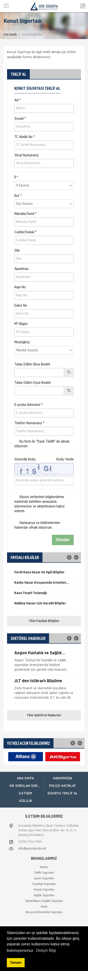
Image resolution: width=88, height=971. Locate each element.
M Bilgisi (20, 324)
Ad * (17, 100)
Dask (44, 906)
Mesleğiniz (22, 342)
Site (17, 250)
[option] (44, 574)
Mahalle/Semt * (25, 214)
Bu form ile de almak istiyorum (41, 444)
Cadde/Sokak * (25, 232)
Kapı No (20, 287)
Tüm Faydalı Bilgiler (44, 621)
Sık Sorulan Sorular (26, 786)
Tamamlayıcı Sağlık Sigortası (44, 901)
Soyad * (20, 118)
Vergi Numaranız (26, 155)
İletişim (25, 793)
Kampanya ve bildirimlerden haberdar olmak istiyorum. (37, 525)
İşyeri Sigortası (44, 878)
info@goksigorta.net (32, 848)
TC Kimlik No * (24, 137)
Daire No (20, 305)
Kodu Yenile (65, 459)
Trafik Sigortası (44, 872)
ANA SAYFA (25, 778)
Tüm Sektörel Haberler (44, 715)
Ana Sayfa (10, 34)
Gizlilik (25, 801)
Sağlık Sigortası (44, 895)
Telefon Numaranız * (29, 423)
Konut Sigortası (44, 889)
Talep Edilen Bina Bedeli (32, 364)
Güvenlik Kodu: (44, 459)
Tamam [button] (15, 962)
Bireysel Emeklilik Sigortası (44, 912)
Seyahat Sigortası (44, 884)
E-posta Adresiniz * (28, 405)
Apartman (21, 269)
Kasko (44, 867)
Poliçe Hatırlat (62, 786)
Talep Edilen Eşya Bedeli (32, 382)
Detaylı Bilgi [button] (46, 950)
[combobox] (44, 185)
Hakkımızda (62, 778)
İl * (16, 177)
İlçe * (17, 196)
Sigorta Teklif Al (62, 793)
